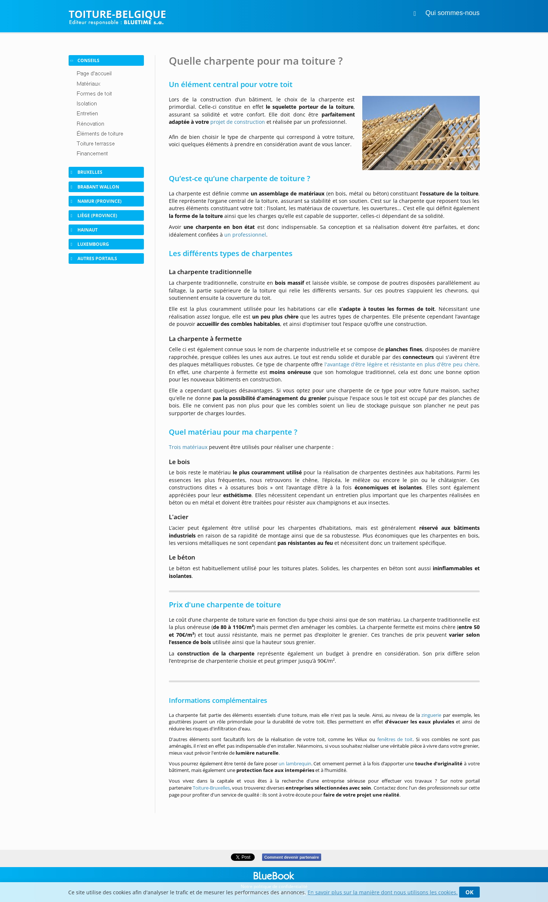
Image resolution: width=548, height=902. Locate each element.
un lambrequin (295, 763)
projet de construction (237, 121)
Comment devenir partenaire (291, 857)
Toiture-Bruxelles (211, 787)
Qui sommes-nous (452, 13)
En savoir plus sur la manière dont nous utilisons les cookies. (383, 892)
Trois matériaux (188, 446)
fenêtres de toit (395, 739)
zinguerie (431, 715)
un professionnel (245, 234)
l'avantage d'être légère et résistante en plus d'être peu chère (401, 364)
